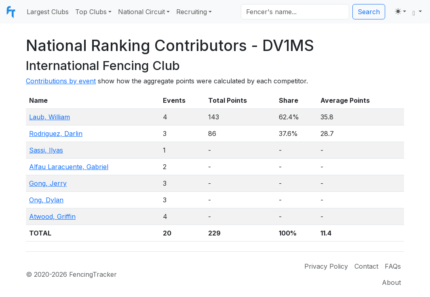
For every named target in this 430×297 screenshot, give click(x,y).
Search (369, 12)
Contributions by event (61, 81)
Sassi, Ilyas (46, 150)
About (391, 282)
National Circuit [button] (141, 12)
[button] (417, 11)
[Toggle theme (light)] (400, 11)
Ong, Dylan (46, 200)
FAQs (393, 266)
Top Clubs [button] (91, 12)
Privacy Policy (326, 266)
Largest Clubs (48, 12)
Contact (366, 266)
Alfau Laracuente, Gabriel (68, 167)
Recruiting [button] (191, 12)
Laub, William (49, 117)
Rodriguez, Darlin (55, 133)
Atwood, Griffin (52, 216)
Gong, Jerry (48, 183)
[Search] (295, 11)
